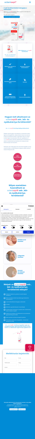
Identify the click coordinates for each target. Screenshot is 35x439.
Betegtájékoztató (13, 409)
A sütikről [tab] (29, 209)
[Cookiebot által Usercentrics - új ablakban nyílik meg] (29, 206)
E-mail (19, 358)
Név (5, 358)
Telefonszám (7, 362)
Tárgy (19, 362)
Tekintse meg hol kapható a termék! (11, 16)
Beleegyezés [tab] (6, 209)
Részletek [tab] (17, 209)
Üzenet (6, 367)
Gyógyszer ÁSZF (22, 409)
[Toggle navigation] (30, 2)
